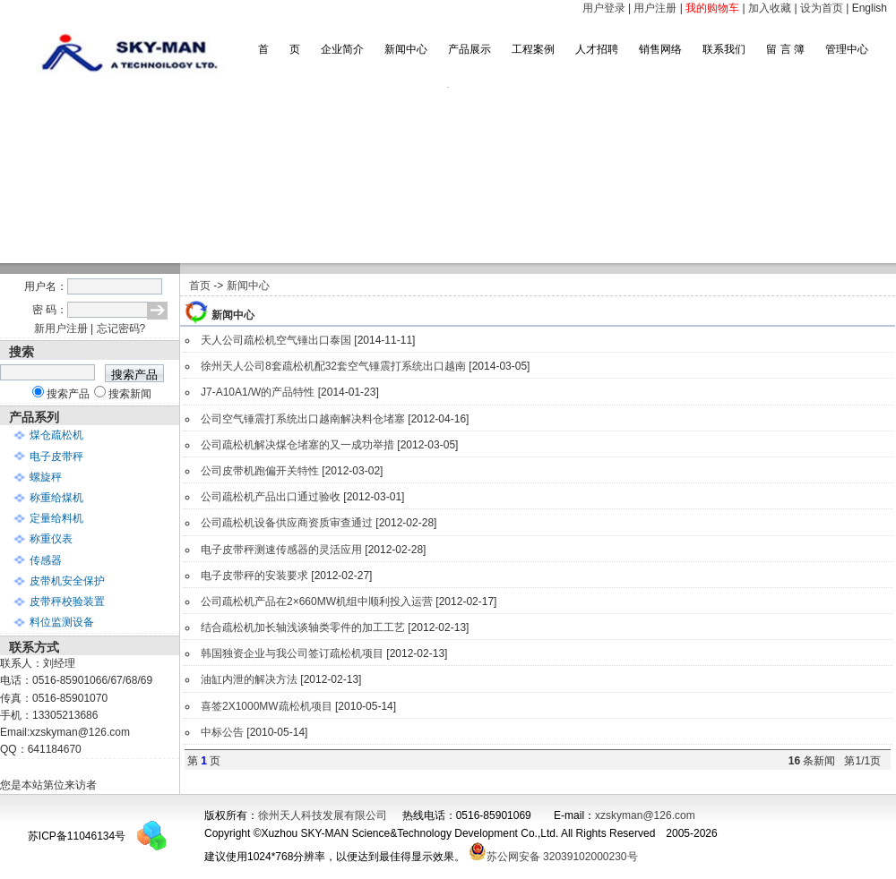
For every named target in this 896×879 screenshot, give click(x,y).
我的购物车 (712, 8)
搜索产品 (68, 394)
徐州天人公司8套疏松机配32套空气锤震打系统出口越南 (333, 366)
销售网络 (660, 49)
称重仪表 (51, 539)
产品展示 (469, 49)
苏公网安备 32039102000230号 (553, 856)
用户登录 (603, 8)
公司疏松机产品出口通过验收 (270, 497)
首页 (200, 285)
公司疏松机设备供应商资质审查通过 (287, 522)
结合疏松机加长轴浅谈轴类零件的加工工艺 (303, 627)
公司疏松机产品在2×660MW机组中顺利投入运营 (317, 601)
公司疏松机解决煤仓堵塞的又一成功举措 (297, 445)
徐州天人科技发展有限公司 (322, 815)
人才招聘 (596, 49)
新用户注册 (61, 328)
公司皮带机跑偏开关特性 (260, 471)
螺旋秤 (46, 477)
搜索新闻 (129, 394)
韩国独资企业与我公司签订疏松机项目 (292, 653)
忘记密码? (121, 328)
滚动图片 (448, 175)
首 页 (279, 49)
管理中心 (846, 49)
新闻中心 (405, 49)
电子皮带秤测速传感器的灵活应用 (281, 549)
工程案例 (533, 49)
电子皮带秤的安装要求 (254, 575)
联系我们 (723, 49)
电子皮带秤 (56, 456)
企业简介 (342, 49)
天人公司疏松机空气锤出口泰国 (276, 340)
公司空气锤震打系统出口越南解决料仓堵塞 (303, 419)
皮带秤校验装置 (67, 601)
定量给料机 (56, 518)
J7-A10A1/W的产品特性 (257, 392)
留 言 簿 (785, 49)
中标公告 (222, 732)
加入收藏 (769, 8)
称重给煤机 (56, 497)
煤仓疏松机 (56, 435)
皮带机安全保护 (67, 581)
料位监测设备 (62, 622)
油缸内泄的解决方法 (249, 679)
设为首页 (821, 8)
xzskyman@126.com (645, 815)
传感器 (46, 560)
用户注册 (654, 8)
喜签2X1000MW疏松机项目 (266, 706)
